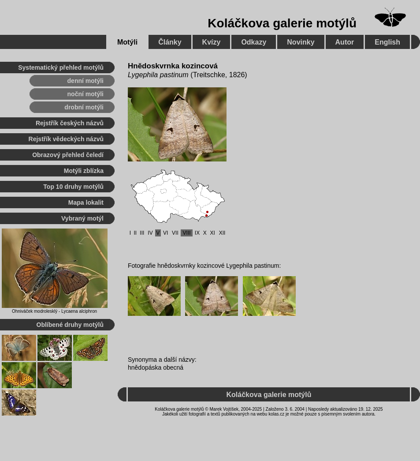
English (387, 42)
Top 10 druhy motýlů (73, 186)
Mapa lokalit (86, 202)
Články (169, 42)
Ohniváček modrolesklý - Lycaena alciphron (54, 311)
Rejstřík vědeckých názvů (66, 138)
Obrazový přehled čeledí (68, 154)
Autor (344, 42)
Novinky (300, 42)
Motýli (127, 42)
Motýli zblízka (84, 170)
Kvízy (211, 42)
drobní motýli (84, 107)
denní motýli (85, 80)
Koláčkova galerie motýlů (282, 23)
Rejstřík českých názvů (70, 123)
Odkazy (253, 42)
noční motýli (85, 93)
